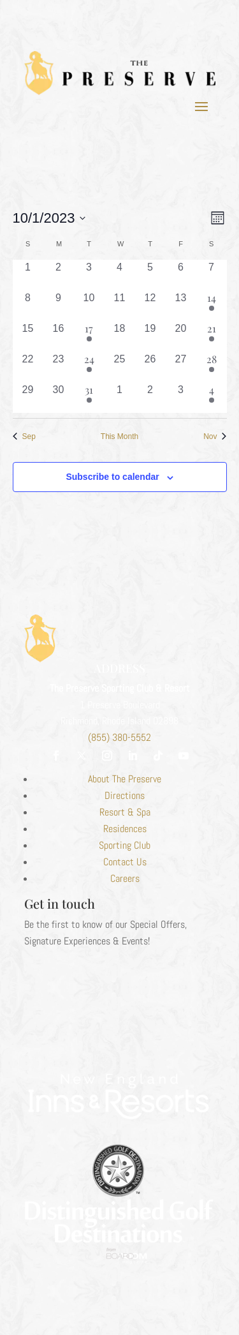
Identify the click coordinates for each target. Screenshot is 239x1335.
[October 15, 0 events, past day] (28, 336)
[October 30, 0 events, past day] (58, 397)
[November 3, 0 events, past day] (181, 397)
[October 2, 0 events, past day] (58, 275)
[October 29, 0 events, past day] (28, 397)
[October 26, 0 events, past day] (150, 367)
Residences (125, 828)
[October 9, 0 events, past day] (58, 305)
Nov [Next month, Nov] (214, 436)
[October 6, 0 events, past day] (181, 275)
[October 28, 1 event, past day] (211, 367)
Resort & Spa (124, 812)
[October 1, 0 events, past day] (28, 275)
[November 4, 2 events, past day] (211, 397)
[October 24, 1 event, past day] (89, 367)
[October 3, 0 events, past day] (89, 275)
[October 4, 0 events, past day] (120, 275)
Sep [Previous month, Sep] (24, 436)
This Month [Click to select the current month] (119, 436)
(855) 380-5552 (119, 737)
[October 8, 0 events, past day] (28, 305)
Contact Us (125, 862)
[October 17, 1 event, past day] (89, 336)
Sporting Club (124, 845)
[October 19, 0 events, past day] (150, 336)
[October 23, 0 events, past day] (58, 367)
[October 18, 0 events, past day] (120, 336)
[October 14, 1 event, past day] (211, 305)
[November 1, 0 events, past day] (120, 397)
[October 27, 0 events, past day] (181, 367)
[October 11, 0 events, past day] (120, 305)
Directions (125, 795)
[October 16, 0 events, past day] (58, 336)
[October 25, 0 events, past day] (120, 367)
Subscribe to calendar (112, 477)
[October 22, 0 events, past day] (28, 367)
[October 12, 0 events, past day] (150, 305)
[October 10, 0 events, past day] (89, 305)
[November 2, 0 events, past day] (150, 397)
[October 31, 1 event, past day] (89, 397)
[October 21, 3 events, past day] (211, 336)
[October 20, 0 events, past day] (181, 336)
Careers (125, 878)
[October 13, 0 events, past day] (181, 305)
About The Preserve (124, 779)
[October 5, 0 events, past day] (150, 275)
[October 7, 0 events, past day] (211, 275)
